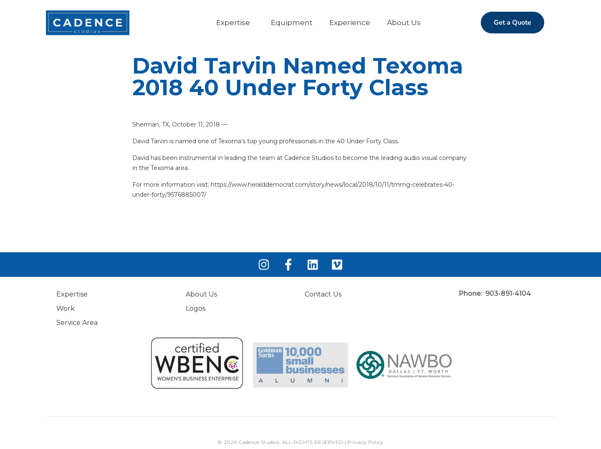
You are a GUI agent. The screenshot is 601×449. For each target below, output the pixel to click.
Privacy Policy (365, 442)
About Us (404, 22)
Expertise (233, 22)
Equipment (292, 22)
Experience (349, 22)
